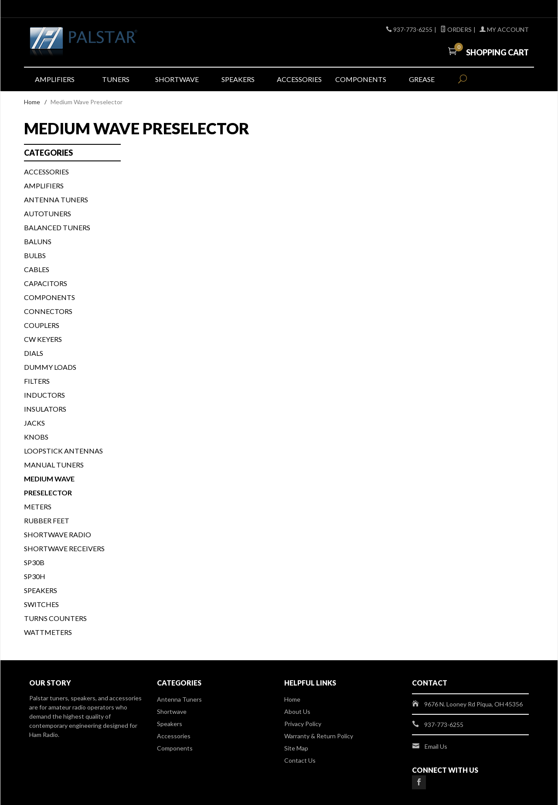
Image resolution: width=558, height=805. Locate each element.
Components (360, 79)
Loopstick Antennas (63, 451)
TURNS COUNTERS (55, 618)
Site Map (296, 748)
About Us (297, 711)
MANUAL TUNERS (54, 464)
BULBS (35, 255)
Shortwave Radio (57, 534)
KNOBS (36, 437)
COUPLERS (41, 325)
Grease (422, 79)
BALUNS (37, 241)
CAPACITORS (45, 283)
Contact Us (300, 760)
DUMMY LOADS (50, 367)
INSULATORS (45, 409)
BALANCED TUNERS (57, 227)
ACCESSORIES (46, 171)
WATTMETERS (48, 632)
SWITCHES (41, 604)
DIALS (33, 353)
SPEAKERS (40, 590)
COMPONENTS (49, 297)
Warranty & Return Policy (318, 736)
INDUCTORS (44, 395)
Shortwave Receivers (64, 548)
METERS (37, 506)
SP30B (34, 562)
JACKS (34, 423)
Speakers (238, 79)
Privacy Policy (302, 723)
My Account (504, 29)
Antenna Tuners (56, 199)
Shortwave (177, 79)
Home (32, 102)
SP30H (34, 576)
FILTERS (37, 381)
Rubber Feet (46, 520)
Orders (456, 29)
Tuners (115, 79)
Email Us (436, 746)
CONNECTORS (48, 311)
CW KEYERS (43, 339)
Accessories (299, 79)
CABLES (36, 269)
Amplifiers (55, 79)
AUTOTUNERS (47, 213)
